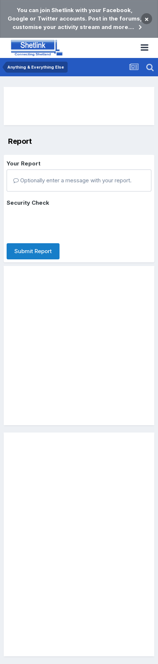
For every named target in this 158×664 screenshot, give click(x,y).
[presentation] (62, 223)
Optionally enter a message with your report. (72, 180)
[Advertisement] (79, 106)
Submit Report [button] (33, 251)
